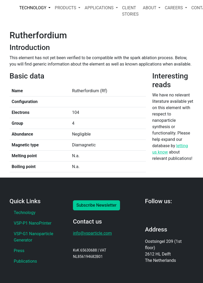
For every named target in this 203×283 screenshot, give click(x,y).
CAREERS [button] (174, 7)
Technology (24, 212)
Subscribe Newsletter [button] (96, 205)
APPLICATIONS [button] (99, 7)
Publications (25, 261)
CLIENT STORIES (130, 11)
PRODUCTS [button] (66, 7)
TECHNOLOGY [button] (33, 7)
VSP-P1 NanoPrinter (33, 223)
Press (19, 250)
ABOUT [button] (150, 7)
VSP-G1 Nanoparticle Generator (33, 237)
